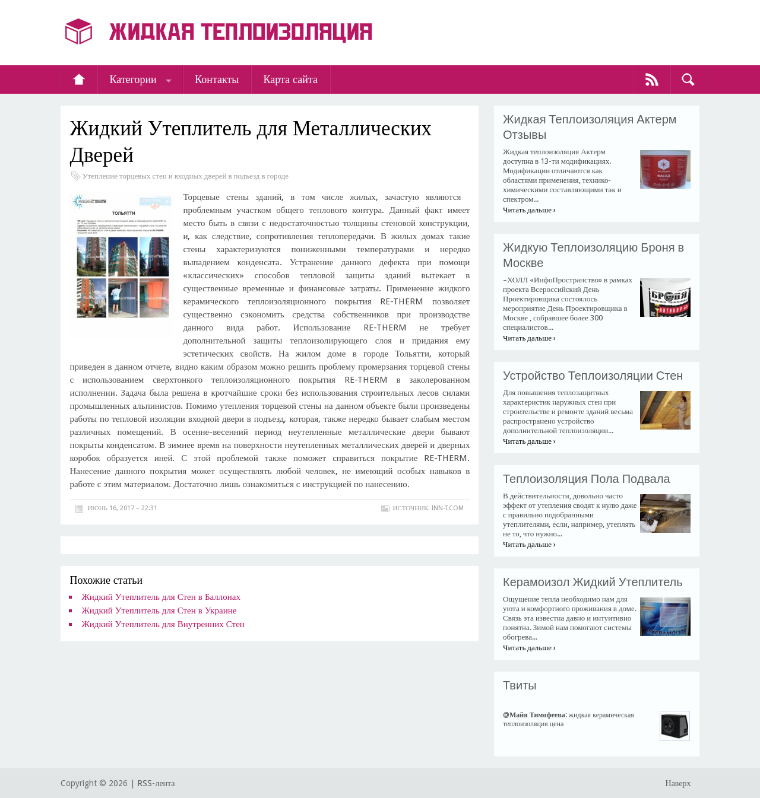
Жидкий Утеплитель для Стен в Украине (158, 610)
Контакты (217, 79)
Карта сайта (290, 79)
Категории (132, 79)
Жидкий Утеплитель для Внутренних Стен (162, 624)
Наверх (678, 783)
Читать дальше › (529, 209)
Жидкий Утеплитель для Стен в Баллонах (160, 597)
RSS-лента (156, 783)
